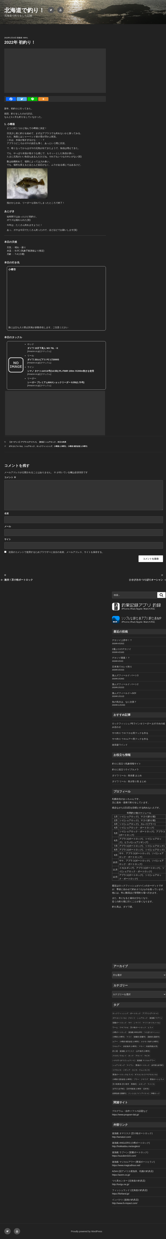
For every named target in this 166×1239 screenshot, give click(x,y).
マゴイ (129, 1037)
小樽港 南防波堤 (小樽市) (77, 446)
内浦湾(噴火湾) (152, 1046)
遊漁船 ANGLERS (135, 1032)
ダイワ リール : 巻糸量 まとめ (127, 775)
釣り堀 (115, 1051)
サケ (130, 1023)
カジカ (134, 1070)
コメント (10, 477)
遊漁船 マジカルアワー (146, 1060)
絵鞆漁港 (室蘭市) (119, 1093)
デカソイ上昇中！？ (122, 640)
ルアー (115, 1042)
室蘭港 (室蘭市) (140, 1037)
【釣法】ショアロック (47, 442)
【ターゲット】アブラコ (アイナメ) (23, 442)
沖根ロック (155, 1093)
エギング (142, 1084)
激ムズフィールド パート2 (125, 684)
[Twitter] (22, 99)
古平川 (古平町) (119, 1089)
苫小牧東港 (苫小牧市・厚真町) (125, 1084)
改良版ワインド (120, 744)
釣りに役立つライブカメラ (125, 769)
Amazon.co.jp (33, 351)
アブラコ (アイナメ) (150, 1013)
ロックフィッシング (44, 446)
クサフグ (144, 1079)
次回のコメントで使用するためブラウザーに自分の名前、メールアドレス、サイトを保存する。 (56, 552)
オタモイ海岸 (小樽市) (149, 1042)
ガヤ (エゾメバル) (16, 446)
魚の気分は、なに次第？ (124, 702)
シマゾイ (137, 1023)
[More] (43, 99)
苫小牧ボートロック (138, 1027)
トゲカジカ (117, 1070)
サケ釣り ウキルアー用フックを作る (130, 739)
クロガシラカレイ (119, 1056)
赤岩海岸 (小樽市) (130, 1046)
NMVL (25, 38)
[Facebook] (11, 99)
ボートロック (135, 1013)
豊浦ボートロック (142, 1065)
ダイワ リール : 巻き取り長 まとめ (129, 781)
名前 (6, 513)
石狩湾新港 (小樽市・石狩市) (137, 1089)
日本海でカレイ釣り (122, 666)
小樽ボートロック (119, 1032)
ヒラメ (150, 1027)
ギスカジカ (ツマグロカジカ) (146, 1074)
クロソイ (131, 1018)
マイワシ (130, 1065)
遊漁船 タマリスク (127, 1051)
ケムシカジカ (144, 1070)
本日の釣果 (61, 442)
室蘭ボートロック (119, 1023)
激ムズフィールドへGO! (124, 693)
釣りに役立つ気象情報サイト (126, 763)
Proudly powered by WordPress (86, 1231)
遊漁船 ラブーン (155, 1018)
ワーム (115, 1027)
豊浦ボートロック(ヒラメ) (123, 1074)
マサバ (141, 1046)
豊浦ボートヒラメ (157, 1079)
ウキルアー (117, 1046)
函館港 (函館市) (154, 1037)
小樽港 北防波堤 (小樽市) (122, 1079)
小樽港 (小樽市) (60, 446)
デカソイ (139, 1056)
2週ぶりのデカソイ (121, 649)
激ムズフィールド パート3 (125, 675)
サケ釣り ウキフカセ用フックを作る (130, 733)
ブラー (136, 1079)
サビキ (147, 1056)
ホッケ (131, 1056)
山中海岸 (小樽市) (143, 1051)
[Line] (32, 99)
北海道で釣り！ (24, 10)
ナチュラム (46, 351)
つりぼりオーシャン (152, 1032)
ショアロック (29, 446)
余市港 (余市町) (157, 1065)
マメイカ (151, 1084)
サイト (7, 539)
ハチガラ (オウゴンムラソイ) (124, 1060)
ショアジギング (119, 1065)
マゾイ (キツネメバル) (151, 1023)
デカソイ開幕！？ (121, 658)
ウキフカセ (124, 1027)
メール (7, 526)
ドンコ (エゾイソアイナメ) (138, 1093)
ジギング (126, 1070)
